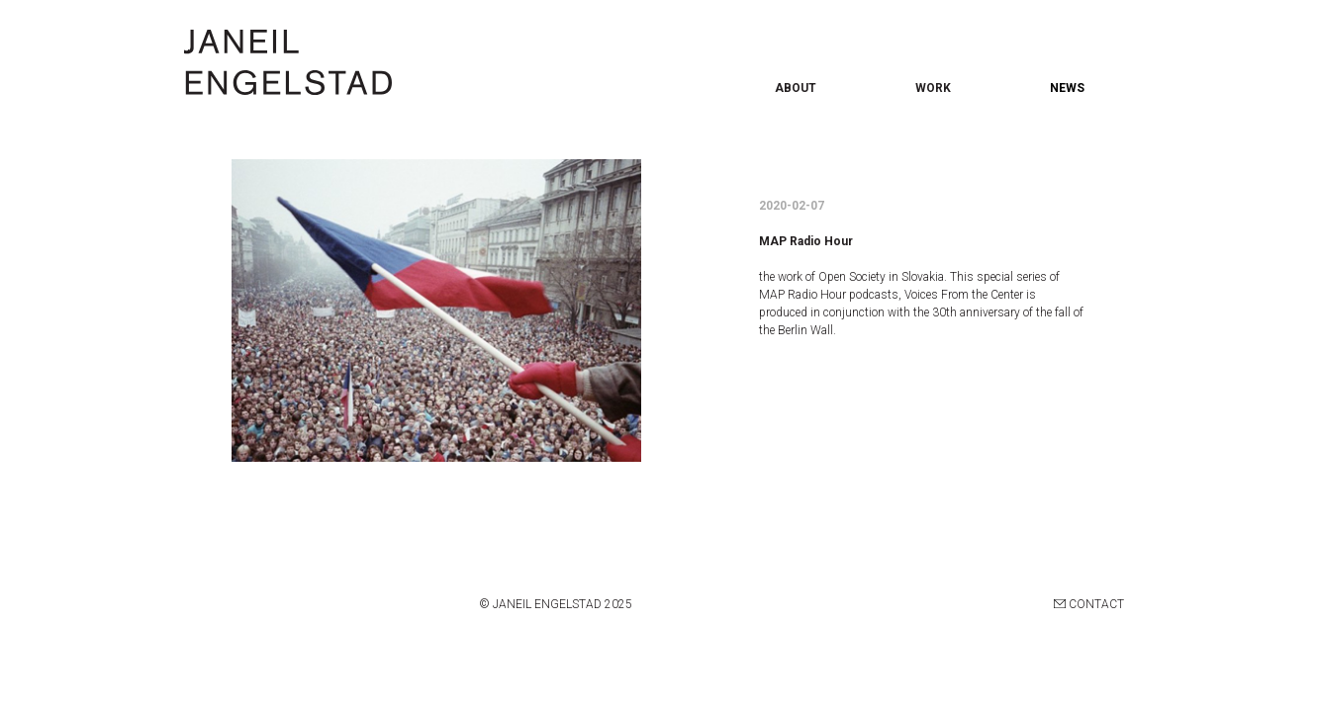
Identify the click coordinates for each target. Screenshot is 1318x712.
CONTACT (1089, 604)
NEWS (1067, 88)
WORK (933, 88)
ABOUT (795, 88)
